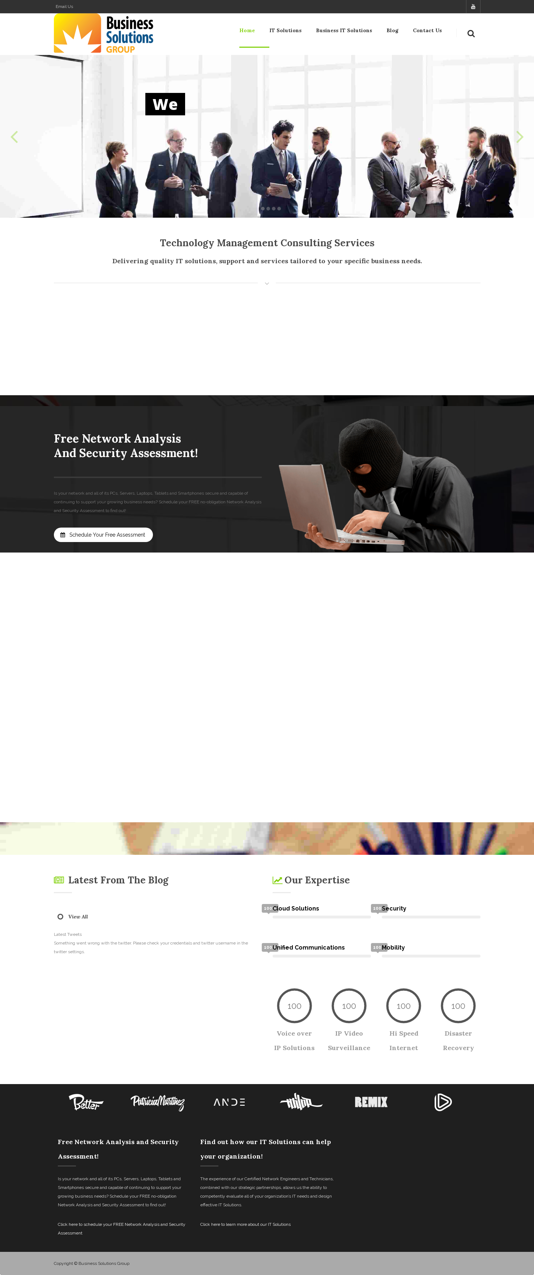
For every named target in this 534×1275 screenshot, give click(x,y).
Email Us (64, 6)
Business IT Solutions (344, 32)
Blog (392, 32)
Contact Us (427, 32)
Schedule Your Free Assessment (102, 535)
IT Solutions (285, 32)
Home (247, 32)
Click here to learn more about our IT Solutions (245, 1224)
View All (78, 916)
